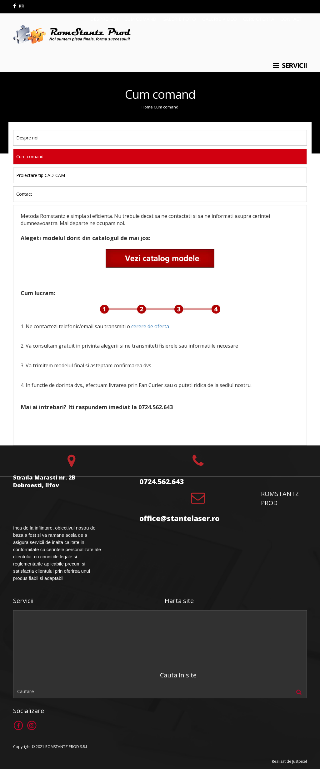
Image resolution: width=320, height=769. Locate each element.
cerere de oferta (150, 326)
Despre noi (27, 138)
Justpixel (299, 761)
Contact (24, 194)
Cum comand (166, 107)
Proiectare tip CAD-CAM (40, 175)
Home (147, 107)
